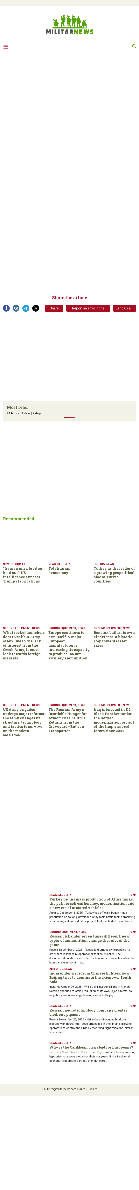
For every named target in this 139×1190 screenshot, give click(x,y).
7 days (37, 413)
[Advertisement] (36, 91)
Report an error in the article (88, 309)
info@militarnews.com (61, 1089)
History (99, 564)
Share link (54, 309)
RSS (43, 1089)
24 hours (13, 413)
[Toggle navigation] (6, 46)
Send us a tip (123, 309)
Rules (81, 1089)
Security (18, 564)
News (6, 564)
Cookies (92, 1089)
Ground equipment (17, 628)
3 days (25, 413)
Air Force (56, 968)
